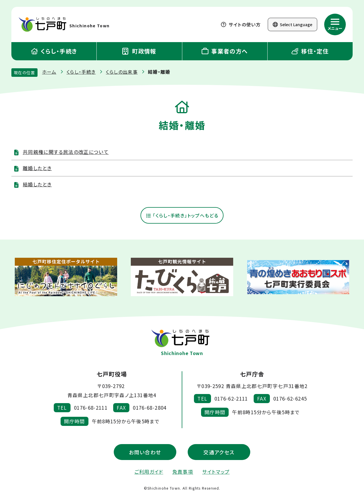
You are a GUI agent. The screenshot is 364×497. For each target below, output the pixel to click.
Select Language (292, 24)
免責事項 (182, 471)
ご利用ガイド (149, 471)
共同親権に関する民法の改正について (66, 151)
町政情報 (139, 51)
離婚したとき (37, 168)
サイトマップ (215, 471)
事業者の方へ (225, 51)
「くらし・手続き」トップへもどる (182, 215)
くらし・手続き (54, 51)
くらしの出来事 (122, 71)
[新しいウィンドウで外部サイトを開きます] (66, 277)
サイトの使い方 (241, 24)
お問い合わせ (145, 452)
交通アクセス (218, 452)
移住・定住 (310, 51)
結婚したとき (37, 184)
